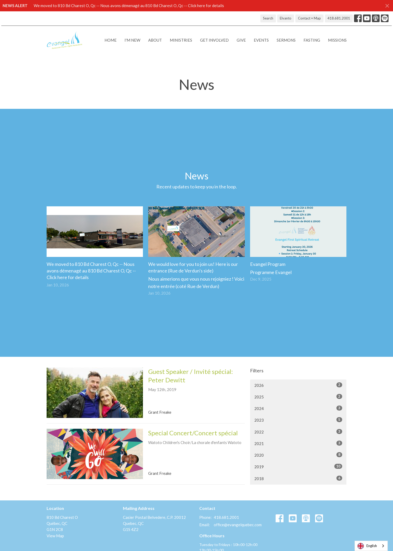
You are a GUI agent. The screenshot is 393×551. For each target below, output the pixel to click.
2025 (298, 396)
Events (261, 40)
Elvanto (285, 18)
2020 (298, 454)
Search (268, 18)
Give (241, 40)
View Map (55, 535)
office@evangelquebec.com (238, 524)
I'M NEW (132, 40)
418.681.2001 (338, 18)
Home (111, 40)
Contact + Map (309, 18)
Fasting (312, 40)
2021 (298, 443)
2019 (298, 466)
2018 (298, 478)
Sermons (286, 40)
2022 (298, 431)
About (155, 40)
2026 (298, 385)
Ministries (181, 40)
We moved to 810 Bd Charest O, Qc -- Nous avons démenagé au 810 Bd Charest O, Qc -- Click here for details (129, 5)
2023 (298, 419)
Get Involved (214, 40)
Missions (337, 40)
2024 (298, 408)
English (367, 546)
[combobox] (371, 546)
